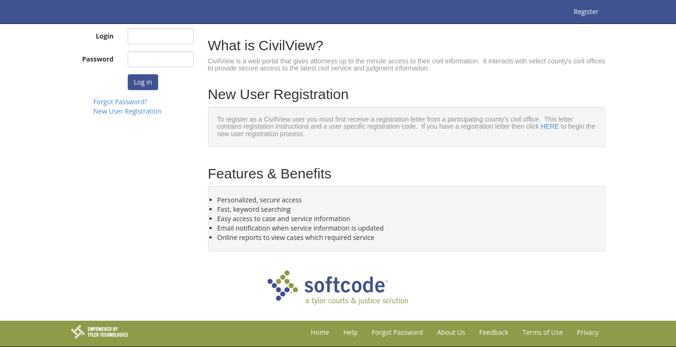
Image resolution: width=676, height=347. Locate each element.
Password (98, 58)
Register (586, 11)
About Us (451, 332)
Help (350, 332)
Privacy (588, 332)
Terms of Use (542, 332)
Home (320, 332)
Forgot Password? (120, 101)
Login (105, 35)
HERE (550, 126)
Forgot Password (397, 332)
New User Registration (127, 111)
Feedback (493, 332)
